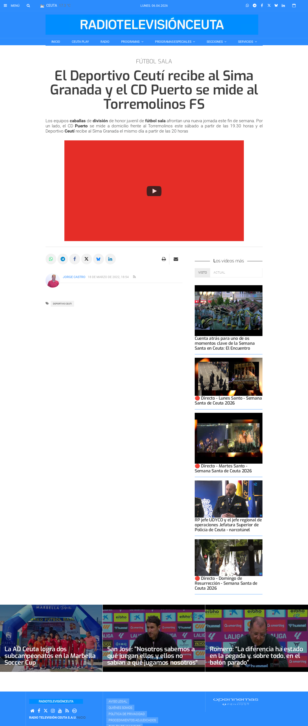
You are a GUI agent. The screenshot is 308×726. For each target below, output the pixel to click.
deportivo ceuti (62, 303)
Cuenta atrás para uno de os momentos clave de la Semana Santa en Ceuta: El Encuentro (225, 343)
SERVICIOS (245, 41)
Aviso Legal (118, 701)
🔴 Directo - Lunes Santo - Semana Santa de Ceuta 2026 (228, 400)
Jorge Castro (74, 277)
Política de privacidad (127, 714)
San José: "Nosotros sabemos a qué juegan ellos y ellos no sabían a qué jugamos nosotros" (152, 656)
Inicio (55, 41)
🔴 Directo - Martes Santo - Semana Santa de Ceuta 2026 (223, 468)
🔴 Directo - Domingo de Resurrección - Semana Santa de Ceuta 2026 (226, 583)
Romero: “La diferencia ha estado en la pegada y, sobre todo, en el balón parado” (256, 656)
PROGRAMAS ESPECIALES (173, 41)
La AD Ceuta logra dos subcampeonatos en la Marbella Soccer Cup (50, 656)
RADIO (104, 41)
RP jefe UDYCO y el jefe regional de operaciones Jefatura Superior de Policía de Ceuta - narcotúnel (228, 525)
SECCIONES (215, 41)
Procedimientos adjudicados (132, 720)
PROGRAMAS (130, 41)
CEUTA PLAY (80, 41)
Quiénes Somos (120, 707)
